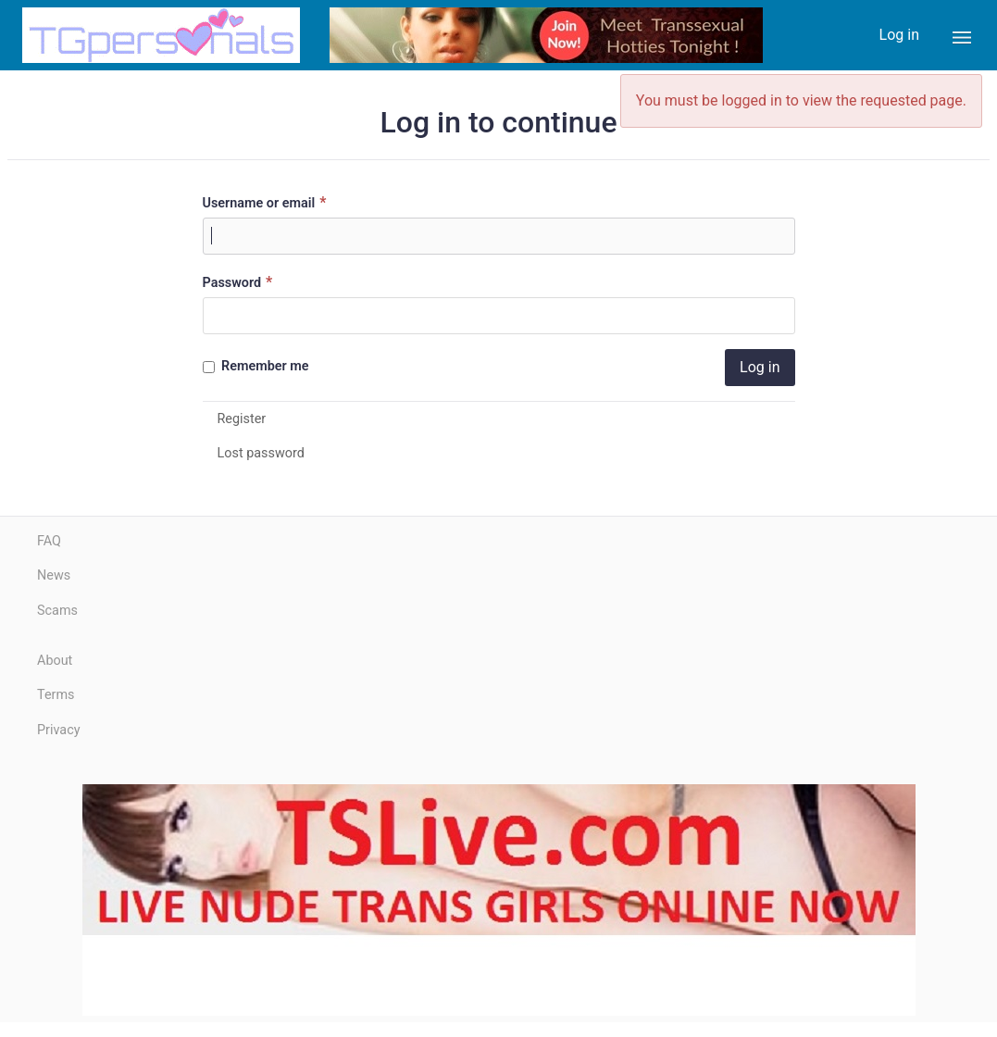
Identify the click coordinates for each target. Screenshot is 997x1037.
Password (240, 282)
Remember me (256, 366)
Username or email (267, 202)
